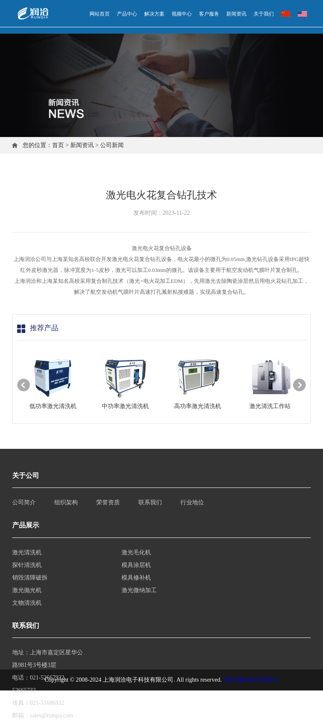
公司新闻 (112, 145)
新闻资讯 (82, 145)
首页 (58, 145)
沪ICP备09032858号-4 (250, 680)
